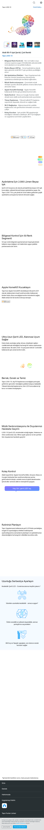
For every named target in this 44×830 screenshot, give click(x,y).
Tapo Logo (20, 2)
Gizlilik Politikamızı (21, 823)
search (34, 2)
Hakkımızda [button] (6, 794)
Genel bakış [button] (37, 7)
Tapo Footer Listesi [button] (9, 813)
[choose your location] (41, 3)
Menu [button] (3, 2)
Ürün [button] (3, 783)
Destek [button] (4, 789)
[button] (4, 805)
